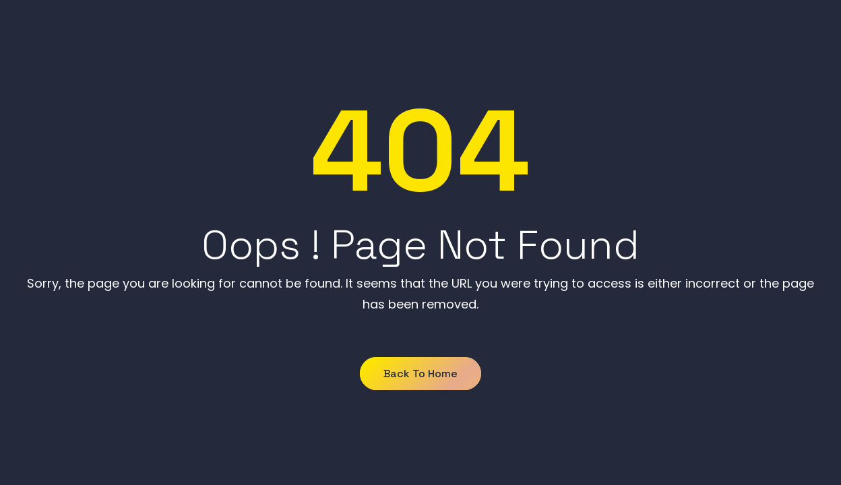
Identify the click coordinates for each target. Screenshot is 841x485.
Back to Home (420, 373)
